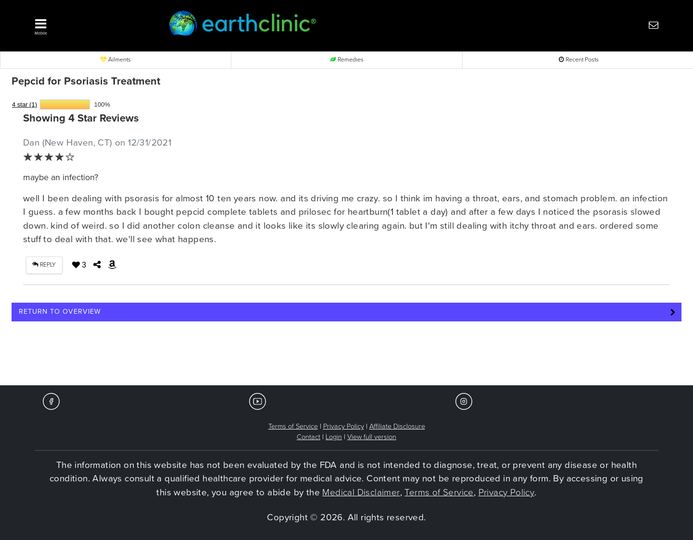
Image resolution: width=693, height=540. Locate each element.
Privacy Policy (343, 426)
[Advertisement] (347, 356)
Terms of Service (293, 426)
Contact (308, 437)
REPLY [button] (44, 265)
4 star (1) (24, 104)
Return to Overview (60, 311)
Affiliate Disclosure (397, 426)
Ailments (116, 59)
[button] (87, 24)
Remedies (347, 59)
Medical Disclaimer (361, 492)
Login (334, 437)
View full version (371, 437)
